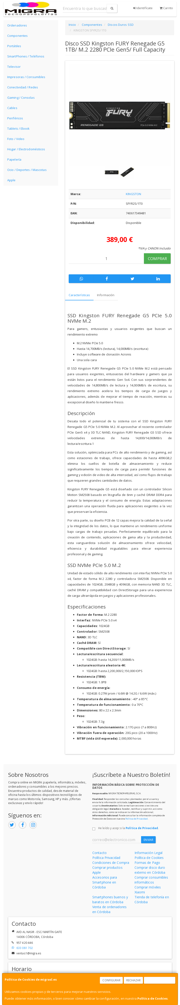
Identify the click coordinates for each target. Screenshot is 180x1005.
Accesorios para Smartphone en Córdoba (104, 882)
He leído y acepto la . (128, 828)
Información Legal (149, 852)
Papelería (14, 159)
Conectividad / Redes (22, 87)
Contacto (99, 852)
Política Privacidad (106, 857)
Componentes (17, 36)
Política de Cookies (152, 998)
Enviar (148, 840)
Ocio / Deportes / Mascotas (27, 170)
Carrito (166, 8)
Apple (11, 180)
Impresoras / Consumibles (26, 77)
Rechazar (133, 980)
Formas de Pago (147, 862)
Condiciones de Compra (110, 862)
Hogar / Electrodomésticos (26, 149)
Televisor (14, 66)
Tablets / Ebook (18, 128)
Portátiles (14, 46)
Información (105, 295)
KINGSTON (133, 194)
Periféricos (15, 118)
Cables (12, 108)
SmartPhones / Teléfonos (25, 56)
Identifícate (143, 8)
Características (79, 295)
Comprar (157, 258)
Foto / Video (15, 139)
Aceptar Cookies (159, 980)
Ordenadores (17, 25)
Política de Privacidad (136, 818)
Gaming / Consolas (21, 97)
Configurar (111, 980)
